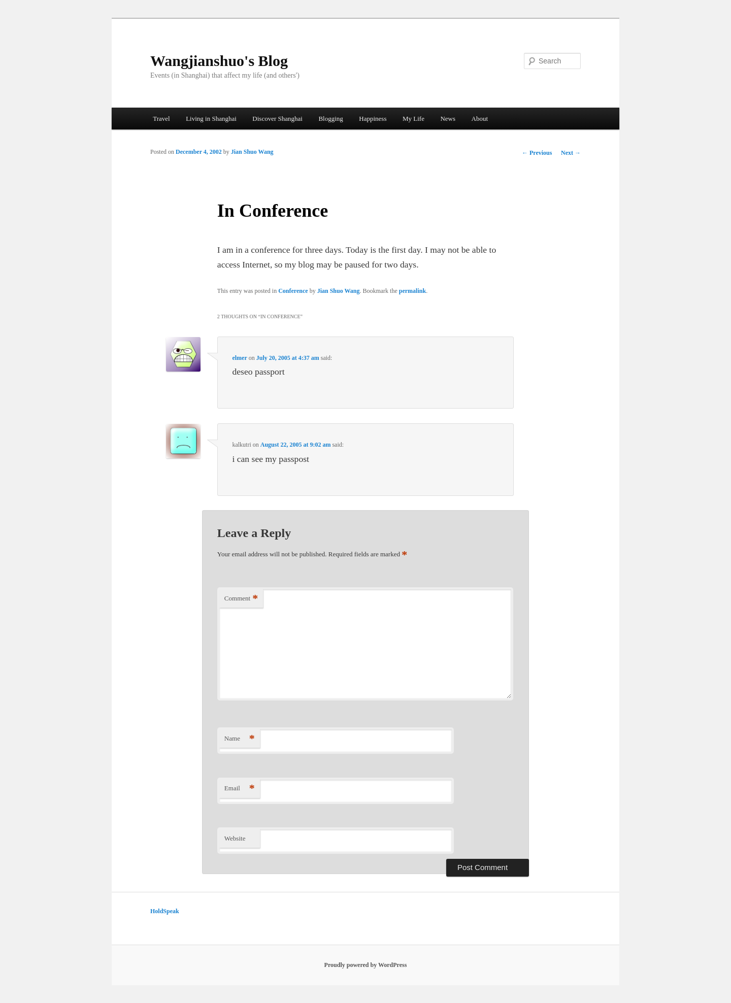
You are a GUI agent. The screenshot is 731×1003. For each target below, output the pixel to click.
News (447, 118)
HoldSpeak (164, 911)
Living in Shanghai (211, 118)
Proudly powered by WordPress (365, 964)
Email (239, 788)
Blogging (330, 118)
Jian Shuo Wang (252, 151)
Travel (161, 118)
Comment (241, 598)
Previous (537, 152)
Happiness (372, 118)
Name (239, 738)
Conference (293, 290)
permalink (412, 290)
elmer (239, 357)
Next (571, 152)
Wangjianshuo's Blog (219, 60)
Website (235, 838)
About (480, 118)
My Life (413, 118)
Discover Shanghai (277, 118)
